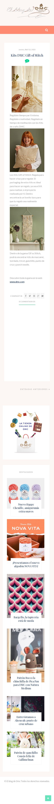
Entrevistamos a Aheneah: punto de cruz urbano (26, 720)
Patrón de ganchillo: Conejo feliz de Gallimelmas (26, 756)
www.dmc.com (17, 281)
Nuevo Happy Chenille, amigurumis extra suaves (26, 508)
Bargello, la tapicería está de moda (26, 619)
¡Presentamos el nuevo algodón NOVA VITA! (26, 564)
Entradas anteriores (35, 389)
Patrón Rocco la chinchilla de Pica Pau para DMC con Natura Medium (26, 683)
